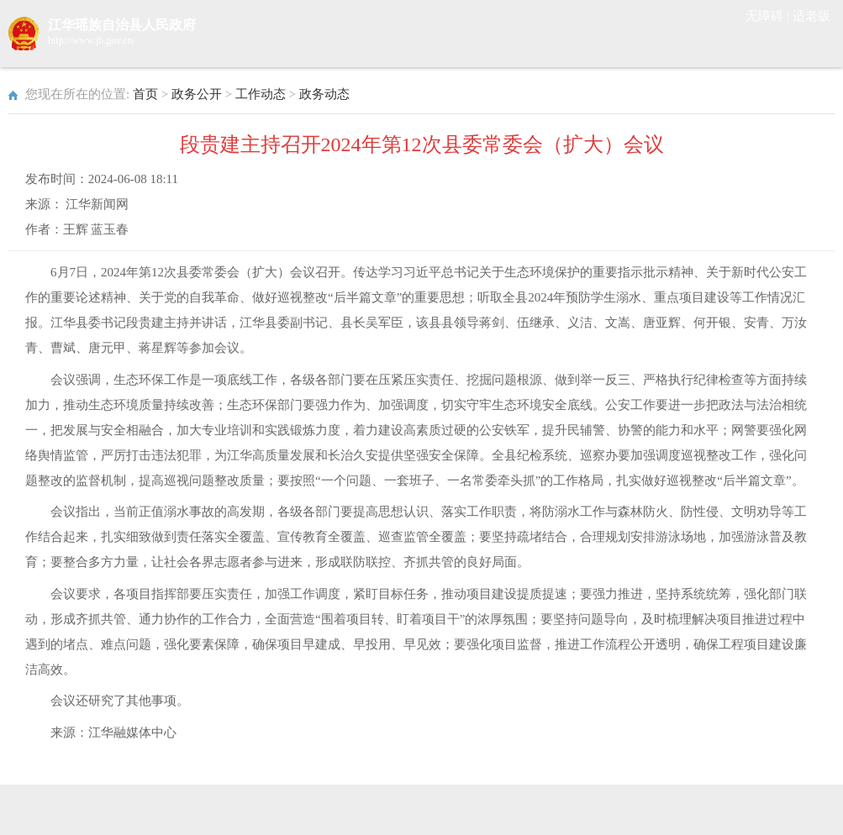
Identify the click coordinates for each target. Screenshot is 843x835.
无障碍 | (769, 16)
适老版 (811, 16)
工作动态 (260, 94)
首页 (145, 94)
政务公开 (196, 94)
